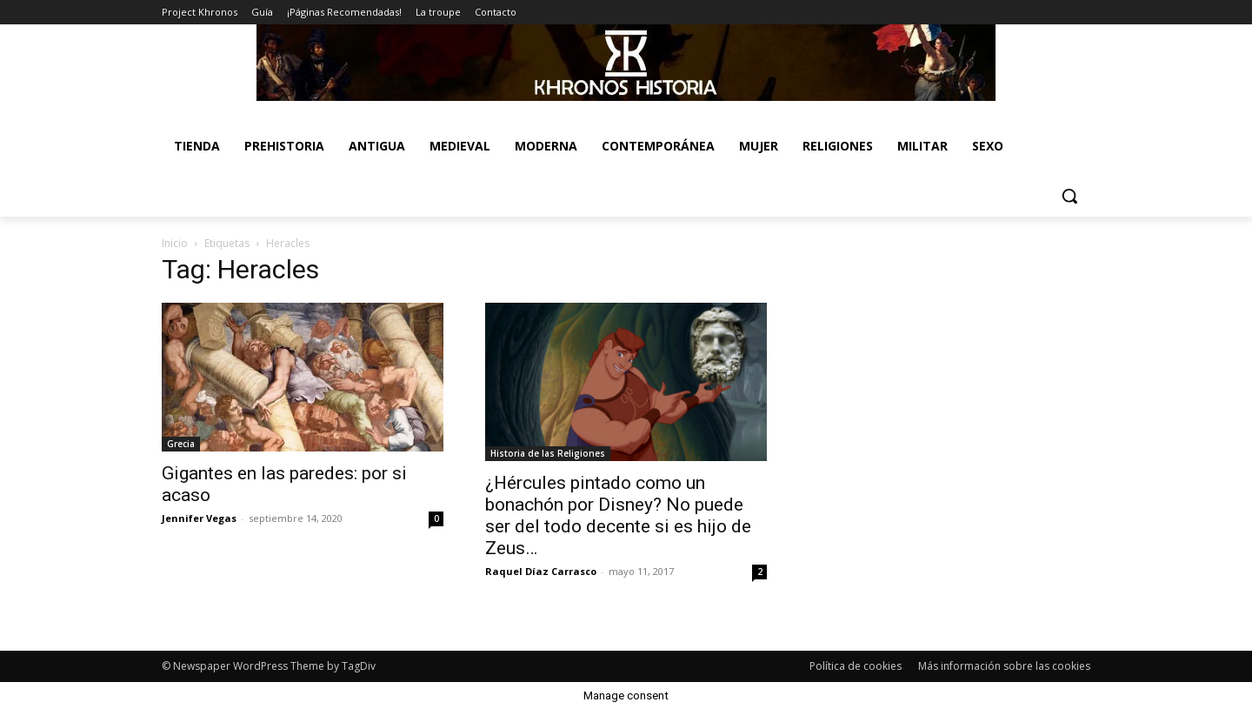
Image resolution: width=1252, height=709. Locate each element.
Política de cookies (855, 666)
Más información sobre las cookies (1004, 666)
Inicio (175, 243)
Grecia (181, 444)
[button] (1069, 196)
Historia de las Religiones (547, 453)
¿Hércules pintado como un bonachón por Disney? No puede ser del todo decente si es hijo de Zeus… (618, 515)
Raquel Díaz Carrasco (540, 571)
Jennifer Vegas (199, 518)
